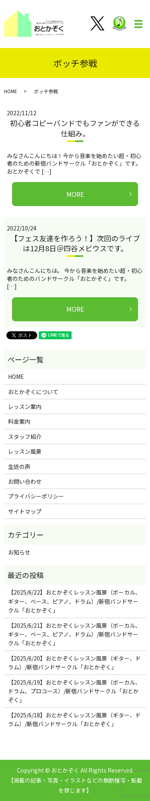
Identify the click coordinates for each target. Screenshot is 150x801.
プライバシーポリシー (36, 496)
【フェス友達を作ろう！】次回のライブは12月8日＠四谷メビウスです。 (75, 243)
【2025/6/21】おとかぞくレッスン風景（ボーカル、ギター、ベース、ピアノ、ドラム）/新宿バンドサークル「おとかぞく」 (74, 634)
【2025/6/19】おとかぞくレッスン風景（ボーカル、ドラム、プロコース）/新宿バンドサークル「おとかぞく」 (74, 691)
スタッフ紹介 (25, 437)
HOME (10, 91)
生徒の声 (19, 467)
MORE (75, 194)
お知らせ (19, 552)
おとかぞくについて (33, 392)
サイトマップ (25, 511)
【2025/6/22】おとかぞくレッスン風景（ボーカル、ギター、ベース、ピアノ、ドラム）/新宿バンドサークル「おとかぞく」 (74, 601)
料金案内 (19, 421)
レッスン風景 (25, 451)
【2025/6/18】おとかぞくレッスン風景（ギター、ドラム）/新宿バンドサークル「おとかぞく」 (74, 719)
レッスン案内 (25, 407)
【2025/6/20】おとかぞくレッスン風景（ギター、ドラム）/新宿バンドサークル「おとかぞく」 (74, 662)
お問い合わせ (25, 481)
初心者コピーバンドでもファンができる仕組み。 (75, 128)
